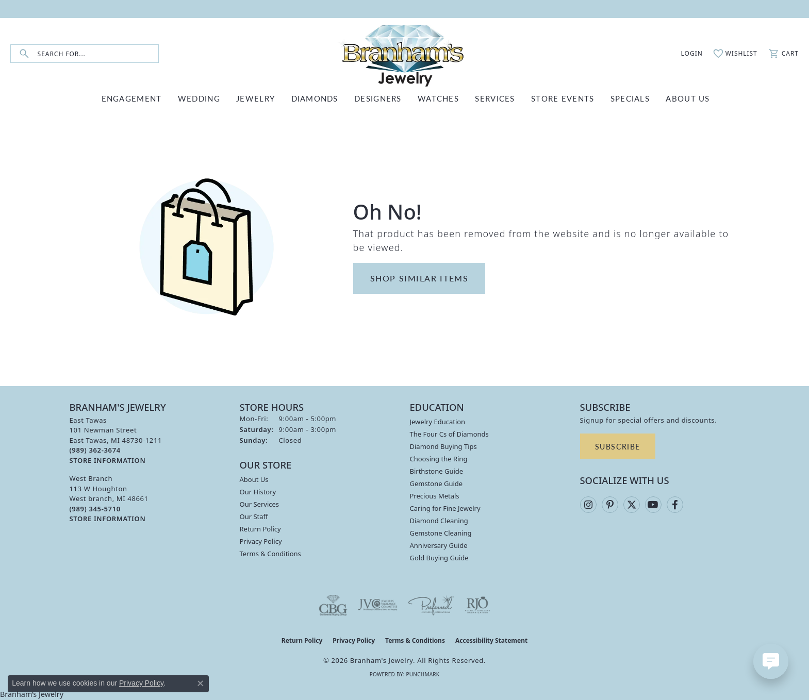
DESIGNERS (378, 98)
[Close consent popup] (200, 683)
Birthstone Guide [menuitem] (437, 471)
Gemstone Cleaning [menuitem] (441, 533)
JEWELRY (255, 98)
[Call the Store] (95, 450)
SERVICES (495, 98)
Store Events (562, 98)
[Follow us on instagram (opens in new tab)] (588, 504)
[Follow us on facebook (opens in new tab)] (675, 504)
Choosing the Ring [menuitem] (439, 458)
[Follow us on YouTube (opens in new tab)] (653, 504)
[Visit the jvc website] (378, 605)
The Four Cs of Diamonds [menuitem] (449, 434)
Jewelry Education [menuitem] (438, 421)
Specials (630, 98)
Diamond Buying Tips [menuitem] (443, 446)
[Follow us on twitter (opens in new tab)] (631, 504)
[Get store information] (108, 460)
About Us (254, 479)
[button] (686, 53)
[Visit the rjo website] (477, 605)
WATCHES (438, 98)
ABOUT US (687, 98)
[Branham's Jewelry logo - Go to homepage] (404, 53)
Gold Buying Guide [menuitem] (439, 557)
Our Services (259, 504)
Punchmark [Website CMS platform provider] (422, 674)
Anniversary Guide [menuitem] (439, 545)
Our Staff (254, 516)
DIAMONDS (314, 98)
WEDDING (199, 98)
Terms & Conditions (270, 553)
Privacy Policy (261, 541)
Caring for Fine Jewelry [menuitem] (445, 508)
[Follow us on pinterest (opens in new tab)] (610, 504)
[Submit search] (24, 54)
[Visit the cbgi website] (333, 605)
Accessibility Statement (491, 640)
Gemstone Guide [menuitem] (436, 483)
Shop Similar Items (419, 278)
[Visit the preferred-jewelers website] (431, 605)
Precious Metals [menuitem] (434, 496)
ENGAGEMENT (132, 98)
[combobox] (98, 54)
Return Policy (260, 529)
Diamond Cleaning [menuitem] (439, 520)
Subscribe (617, 446)
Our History (258, 491)
